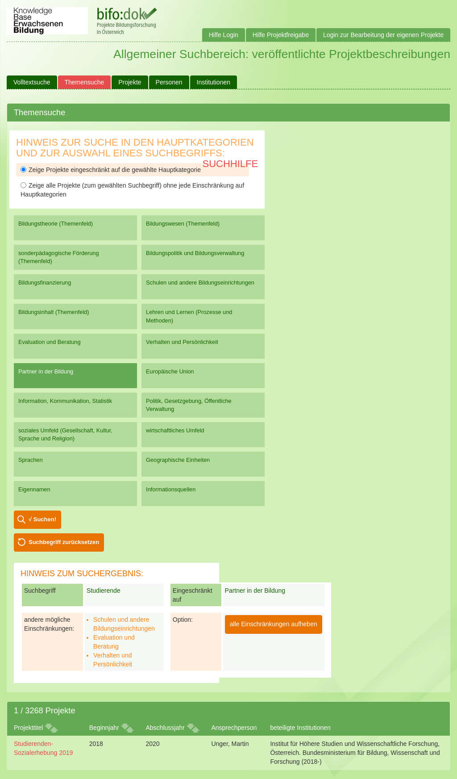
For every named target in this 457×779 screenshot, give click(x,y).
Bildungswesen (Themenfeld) (183, 223)
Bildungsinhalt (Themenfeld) (53, 312)
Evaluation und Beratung (49, 342)
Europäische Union (170, 371)
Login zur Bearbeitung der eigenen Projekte (383, 34)
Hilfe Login (223, 34)
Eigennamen (34, 489)
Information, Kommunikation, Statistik (65, 401)
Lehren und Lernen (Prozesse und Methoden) (189, 316)
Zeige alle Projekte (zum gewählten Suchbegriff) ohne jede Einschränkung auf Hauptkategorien (132, 190)
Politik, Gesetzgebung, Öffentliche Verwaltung (189, 405)
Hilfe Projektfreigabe (281, 34)
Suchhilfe (230, 163)
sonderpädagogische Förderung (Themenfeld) (58, 257)
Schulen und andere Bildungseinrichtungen (200, 282)
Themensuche (84, 82)
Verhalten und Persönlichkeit (182, 342)
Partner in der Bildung (45, 371)
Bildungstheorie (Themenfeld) (55, 223)
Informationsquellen (170, 489)
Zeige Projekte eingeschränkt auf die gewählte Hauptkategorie (111, 169)
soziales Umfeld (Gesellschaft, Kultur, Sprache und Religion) (65, 434)
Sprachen (30, 460)
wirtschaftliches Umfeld (175, 430)
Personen (169, 82)
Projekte (129, 82)
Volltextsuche (31, 82)
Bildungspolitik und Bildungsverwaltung (195, 253)
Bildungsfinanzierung (44, 282)
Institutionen (214, 82)
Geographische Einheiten (178, 460)
